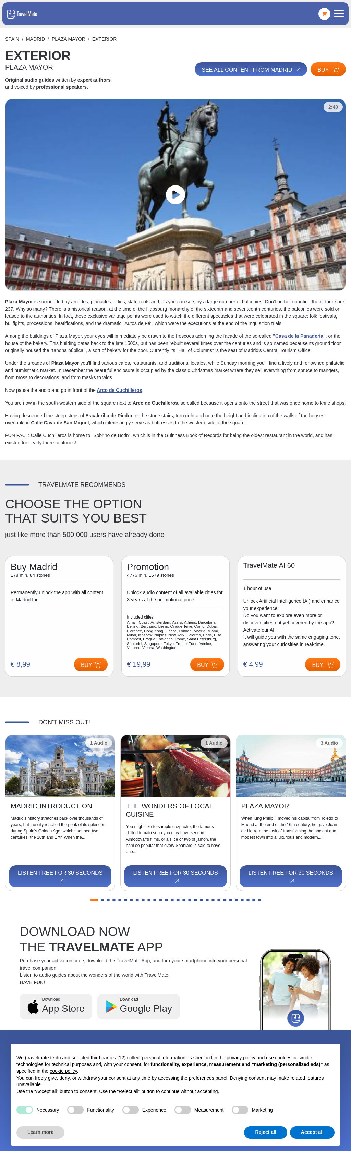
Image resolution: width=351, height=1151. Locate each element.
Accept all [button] (312, 1132)
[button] (94, 900)
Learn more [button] (40, 1132)
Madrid (35, 39)
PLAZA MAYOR (68, 39)
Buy (328, 70)
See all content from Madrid (252, 70)
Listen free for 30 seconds (60, 877)
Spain (12, 39)
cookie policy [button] (63, 1071)
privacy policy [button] (241, 1057)
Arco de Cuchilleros (119, 390)
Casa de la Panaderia (299, 336)
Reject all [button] (265, 1132)
